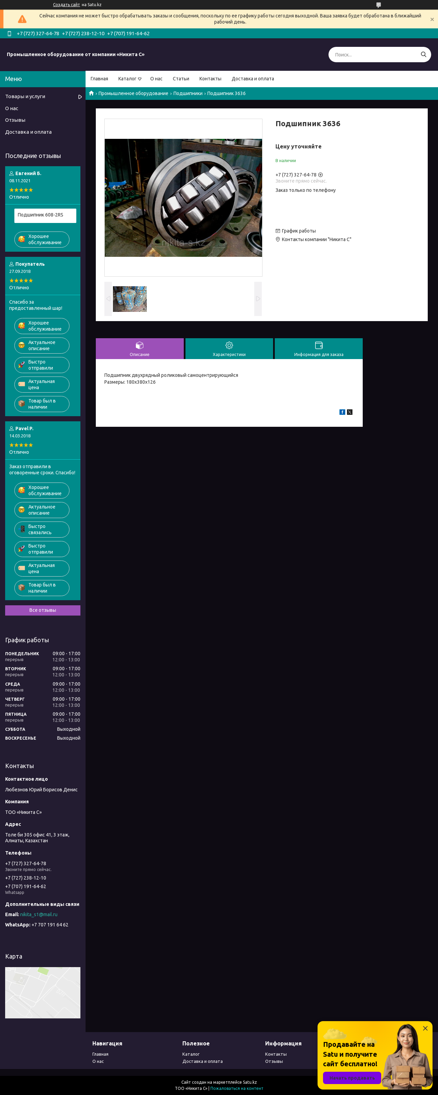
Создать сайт (66, 4)
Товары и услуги (25, 96)
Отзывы (15, 120)
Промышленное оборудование (133, 93)
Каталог (127, 78)
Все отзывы (42, 610)
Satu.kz (250, 1082)
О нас (156, 78)
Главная (99, 78)
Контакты (210, 78)
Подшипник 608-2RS (40, 214)
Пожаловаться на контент (236, 1088)
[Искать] (423, 54)
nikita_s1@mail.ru (38, 914)
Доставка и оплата (253, 78)
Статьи (181, 78)
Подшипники (188, 93)
